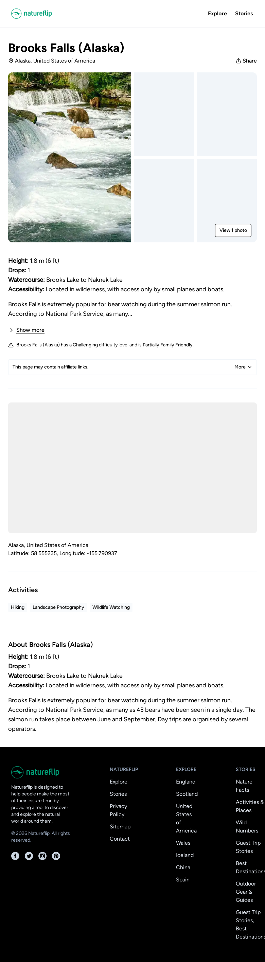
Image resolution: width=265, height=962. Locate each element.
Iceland (185, 855)
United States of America (186, 818)
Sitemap (120, 826)
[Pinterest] (56, 856)
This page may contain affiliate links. (132, 367)
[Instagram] (42, 856)
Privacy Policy (118, 810)
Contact (120, 839)
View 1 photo (233, 230)
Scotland (187, 794)
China (183, 867)
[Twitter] (29, 856)
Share (246, 60)
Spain (183, 879)
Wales (183, 843)
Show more (26, 330)
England (185, 781)
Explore (217, 13)
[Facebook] (15, 856)
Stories (244, 13)
